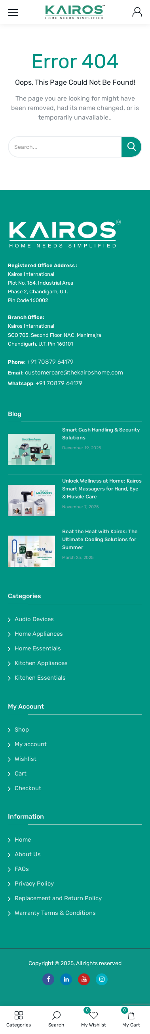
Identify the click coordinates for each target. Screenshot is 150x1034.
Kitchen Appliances (41, 663)
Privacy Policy (34, 883)
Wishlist (25, 758)
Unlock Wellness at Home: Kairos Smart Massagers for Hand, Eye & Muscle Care (102, 489)
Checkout (28, 788)
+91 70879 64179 (50, 361)
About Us (28, 854)
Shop (22, 729)
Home (23, 839)
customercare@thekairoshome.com (74, 372)
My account (31, 744)
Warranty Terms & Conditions (55, 912)
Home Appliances (39, 633)
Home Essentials (38, 648)
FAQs (22, 868)
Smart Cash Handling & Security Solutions (101, 434)
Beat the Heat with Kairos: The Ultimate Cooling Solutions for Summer (100, 539)
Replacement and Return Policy (58, 898)
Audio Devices (34, 619)
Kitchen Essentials (40, 677)
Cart (21, 773)
